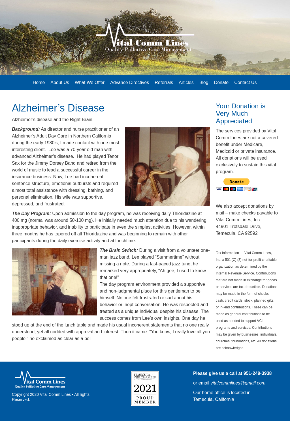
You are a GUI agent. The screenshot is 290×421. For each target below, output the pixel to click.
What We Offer (90, 82)
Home (39, 82)
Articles (186, 82)
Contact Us (245, 82)
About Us (59, 82)
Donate (221, 82)
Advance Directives (129, 82)
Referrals (164, 82)
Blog (203, 82)
